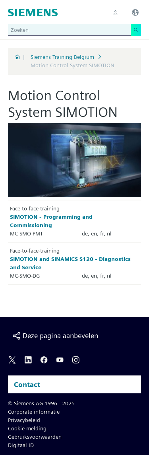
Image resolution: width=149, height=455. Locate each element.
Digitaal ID (21, 445)
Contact (27, 384)
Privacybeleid (24, 420)
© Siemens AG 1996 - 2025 (41, 403)
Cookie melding (27, 428)
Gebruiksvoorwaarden (35, 437)
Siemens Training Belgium (62, 57)
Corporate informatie (34, 411)
